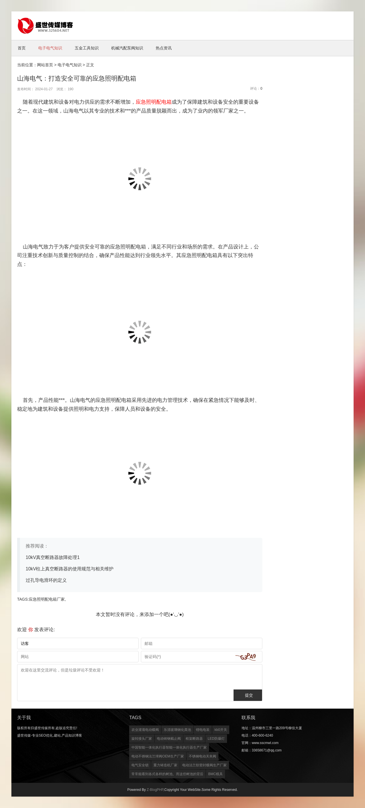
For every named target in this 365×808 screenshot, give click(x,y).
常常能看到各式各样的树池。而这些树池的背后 (167, 774)
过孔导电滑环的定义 (46, 580)
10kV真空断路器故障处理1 (53, 557)
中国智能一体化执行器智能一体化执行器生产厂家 (169, 747)
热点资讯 (164, 48)
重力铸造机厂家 (165, 765)
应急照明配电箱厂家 (47, 599)
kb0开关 (220, 730)
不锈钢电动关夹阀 (202, 756)
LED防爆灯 (216, 739)
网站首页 (45, 65)
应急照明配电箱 (154, 102)
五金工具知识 (87, 48)
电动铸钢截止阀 (169, 739)
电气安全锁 (140, 765)
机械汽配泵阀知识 (127, 48)
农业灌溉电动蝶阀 (145, 730)
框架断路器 (194, 739)
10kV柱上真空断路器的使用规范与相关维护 (69, 568)
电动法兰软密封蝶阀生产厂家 (204, 765)
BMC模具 (215, 774)
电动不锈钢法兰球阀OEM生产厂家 (157, 756)
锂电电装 (203, 730)
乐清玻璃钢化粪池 (177, 730)
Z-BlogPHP (155, 790)
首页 (22, 48)
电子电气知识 (50, 48)
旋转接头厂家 (141, 739)
